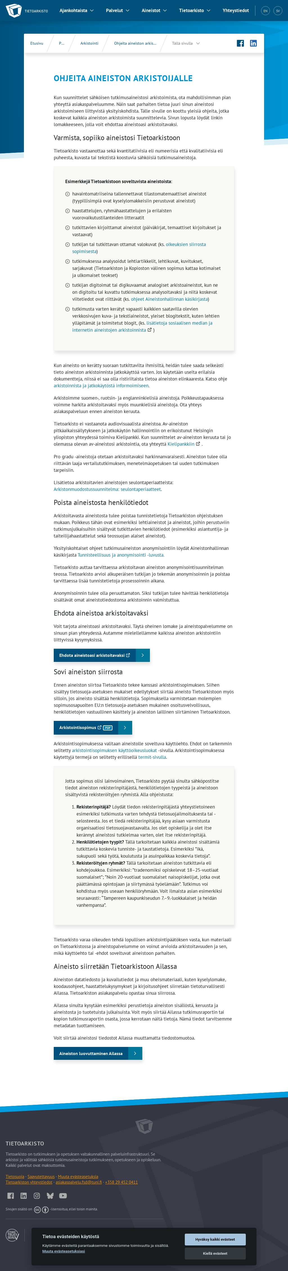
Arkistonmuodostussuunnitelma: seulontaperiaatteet (107, 489)
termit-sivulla (152, 757)
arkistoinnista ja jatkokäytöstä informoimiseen (101, 385)
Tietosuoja (15, 1176)
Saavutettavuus (41, 1176)
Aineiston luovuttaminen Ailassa (91, 1053)
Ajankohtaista (73, 10)
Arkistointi (89, 43)
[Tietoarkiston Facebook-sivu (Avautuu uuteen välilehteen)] (240, 43)
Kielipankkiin (185, 444)
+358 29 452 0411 (121, 1182)
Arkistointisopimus (89, 729)
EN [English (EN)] (265, 11)
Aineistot (151, 10)
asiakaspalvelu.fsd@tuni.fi (79, 1182)
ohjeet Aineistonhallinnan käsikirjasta (169, 299)
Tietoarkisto (191, 10)
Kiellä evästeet (215, 1253)
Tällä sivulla (182, 43)
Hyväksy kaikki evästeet (215, 1239)
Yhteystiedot (236, 10)
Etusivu (36, 43)
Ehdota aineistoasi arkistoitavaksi (104, 657)
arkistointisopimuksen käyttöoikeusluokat (114, 750)
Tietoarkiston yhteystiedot (29, 1182)
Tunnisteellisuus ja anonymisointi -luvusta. (121, 555)
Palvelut (114, 10)
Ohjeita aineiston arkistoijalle (139, 43)
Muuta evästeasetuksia (78, 1176)
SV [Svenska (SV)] (278, 11)
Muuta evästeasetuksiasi (63, 1251)
